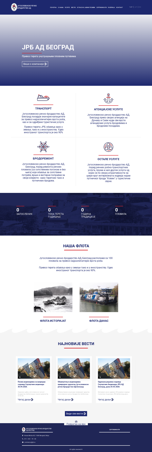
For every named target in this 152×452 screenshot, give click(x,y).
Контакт (119, 7)
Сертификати (101, 7)
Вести (73, 7)
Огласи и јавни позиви (86, 7)
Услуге (67, 7)
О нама (61, 7)
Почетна (53, 7)
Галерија (111, 7)
